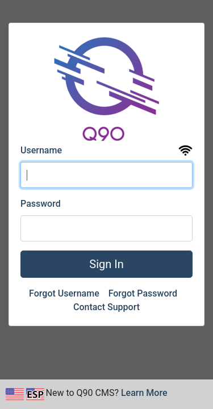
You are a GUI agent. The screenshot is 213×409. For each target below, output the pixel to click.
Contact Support (106, 307)
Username (41, 150)
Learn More (144, 392)
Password (40, 203)
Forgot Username (65, 293)
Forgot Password (143, 293)
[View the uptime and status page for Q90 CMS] (185, 151)
